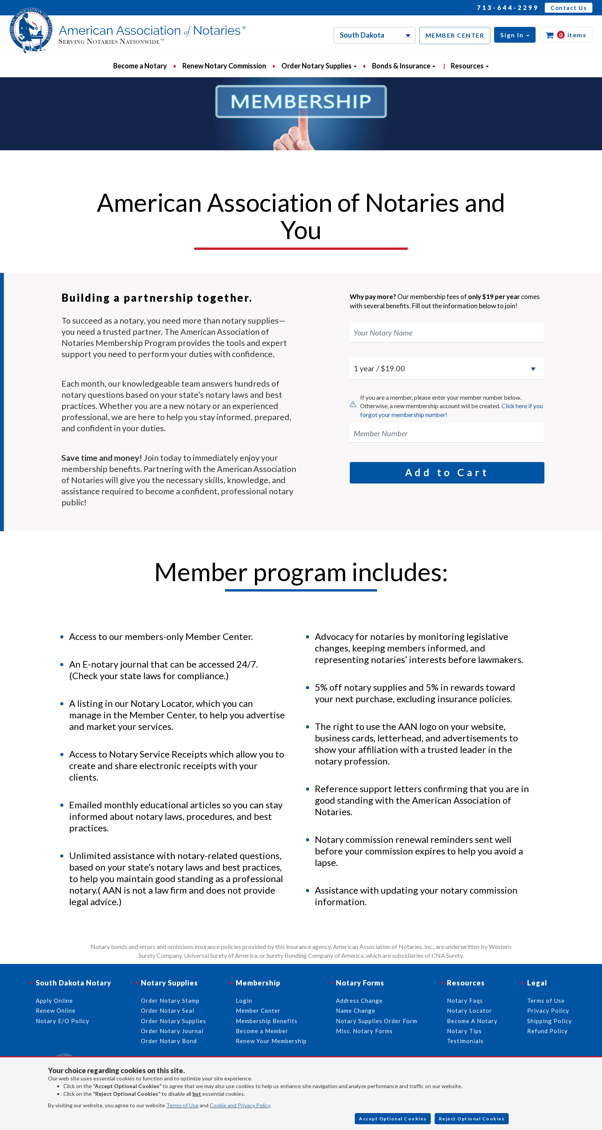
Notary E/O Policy (62, 1020)
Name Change (355, 1010)
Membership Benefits (267, 1020)
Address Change (359, 1000)
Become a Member (262, 1030)
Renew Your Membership (271, 1040)
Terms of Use (182, 1105)
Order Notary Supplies (173, 1020)
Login (244, 1000)
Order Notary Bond (169, 1040)
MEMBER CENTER (455, 35)
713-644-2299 (508, 7)
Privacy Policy (548, 1010)
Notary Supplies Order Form (376, 1020)
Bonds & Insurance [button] (403, 65)
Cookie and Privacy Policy (240, 1105)
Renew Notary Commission (224, 65)
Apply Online (54, 1000)
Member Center (258, 1010)
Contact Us (569, 7)
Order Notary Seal (167, 1010)
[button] (515, 35)
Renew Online (56, 1010)
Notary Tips (464, 1030)
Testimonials (465, 1040)
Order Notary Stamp (170, 1000)
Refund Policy (547, 1030)
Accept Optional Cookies (393, 1119)
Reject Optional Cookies (472, 1119)
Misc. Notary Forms (364, 1030)
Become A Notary (472, 1020)
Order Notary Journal (172, 1030)
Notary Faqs (465, 1000)
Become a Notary (140, 65)
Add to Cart (447, 472)
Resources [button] (470, 65)
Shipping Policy (549, 1020)
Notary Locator (469, 1010)
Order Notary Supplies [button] (319, 65)
